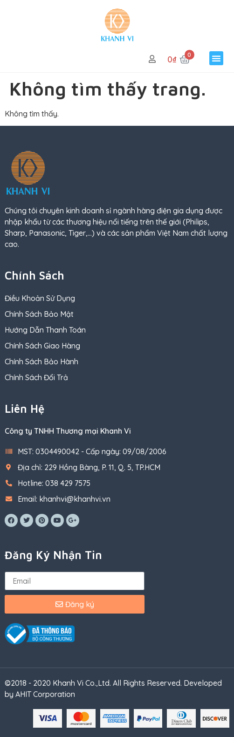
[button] (216, 58)
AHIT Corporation (45, 694)
